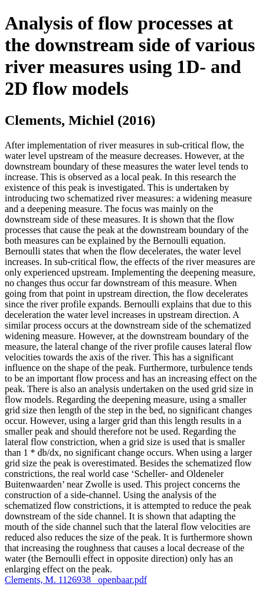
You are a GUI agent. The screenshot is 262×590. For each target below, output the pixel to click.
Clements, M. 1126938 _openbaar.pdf (76, 580)
